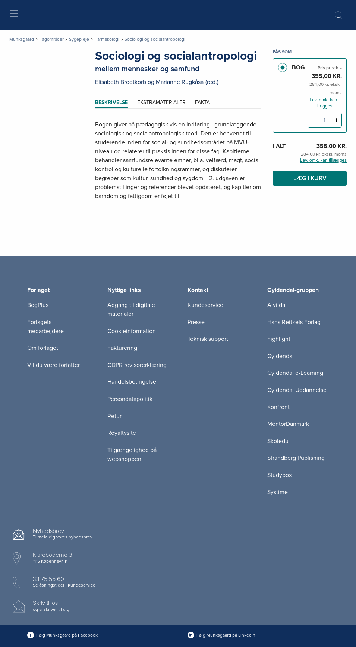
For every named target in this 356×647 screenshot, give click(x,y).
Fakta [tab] (202, 102)
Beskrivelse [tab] (111, 102)
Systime (277, 492)
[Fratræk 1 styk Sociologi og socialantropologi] (312, 120)
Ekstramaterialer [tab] (161, 102)
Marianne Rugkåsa (180, 82)
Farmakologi (107, 39)
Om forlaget (42, 348)
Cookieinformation (131, 331)
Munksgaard (21, 39)
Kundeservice (205, 305)
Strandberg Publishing (296, 458)
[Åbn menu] (13, 15)
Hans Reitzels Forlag (294, 322)
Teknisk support (208, 339)
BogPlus (37, 305)
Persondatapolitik (129, 399)
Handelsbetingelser (132, 382)
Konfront (278, 407)
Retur (114, 416)
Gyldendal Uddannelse (297, 390)
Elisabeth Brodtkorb (120, 82)
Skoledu (278, 441)
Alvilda (276, 305)
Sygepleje (79, 39)
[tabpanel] (178, 169)
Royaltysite (121, 433)
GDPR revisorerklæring (137, 365)
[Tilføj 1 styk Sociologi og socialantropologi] (336, 120)
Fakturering (122, 348)
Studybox (279, 475)
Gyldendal (280, 356)
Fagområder (52, 39)
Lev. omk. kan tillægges (323, 103)
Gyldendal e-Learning (295, 373)
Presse (196, 322)
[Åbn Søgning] (338, 15)
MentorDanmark (288, 424)
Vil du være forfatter (53, 365)
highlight (278, 339)
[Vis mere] (178, 214)
